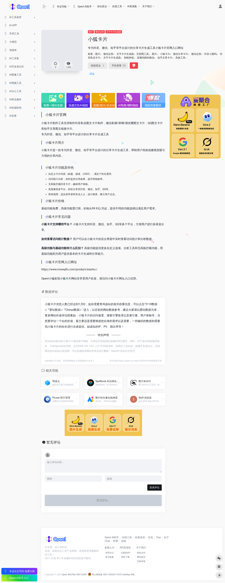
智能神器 (129, 57)
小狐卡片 (165, 54)
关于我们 (147, 6)
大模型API (125, 553)
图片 (91, 32)
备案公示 (109, 547)
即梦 (115, 541)
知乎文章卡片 (165, 57)
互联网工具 (142, 54)
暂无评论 (53, 442)
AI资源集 (132, 6)
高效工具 (180, 57)
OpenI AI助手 (112, 537)
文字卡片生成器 (113, 32)
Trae (158, 537)
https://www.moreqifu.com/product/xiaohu (68, 269)
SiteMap (126, 574)
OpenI (64, 574)
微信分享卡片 (180, 54)
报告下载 (125, 557)
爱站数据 (55, 309)
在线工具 (117, 6)
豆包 (150, 537)
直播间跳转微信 (145, 57)
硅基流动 (140, 537)
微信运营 (99, 32)
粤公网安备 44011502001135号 (105, 574)
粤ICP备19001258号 (77, 574)
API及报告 (125, 547)
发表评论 (154, 487)
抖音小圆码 (210, 54)
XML (133, 574)
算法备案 (109, 557)
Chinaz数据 (72, 309)
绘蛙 (123, 541)
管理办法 (109, 553)
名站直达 (102, 6)
